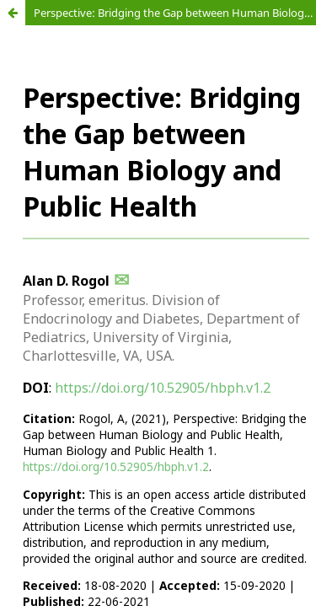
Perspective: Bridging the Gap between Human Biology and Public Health (175, 12)
